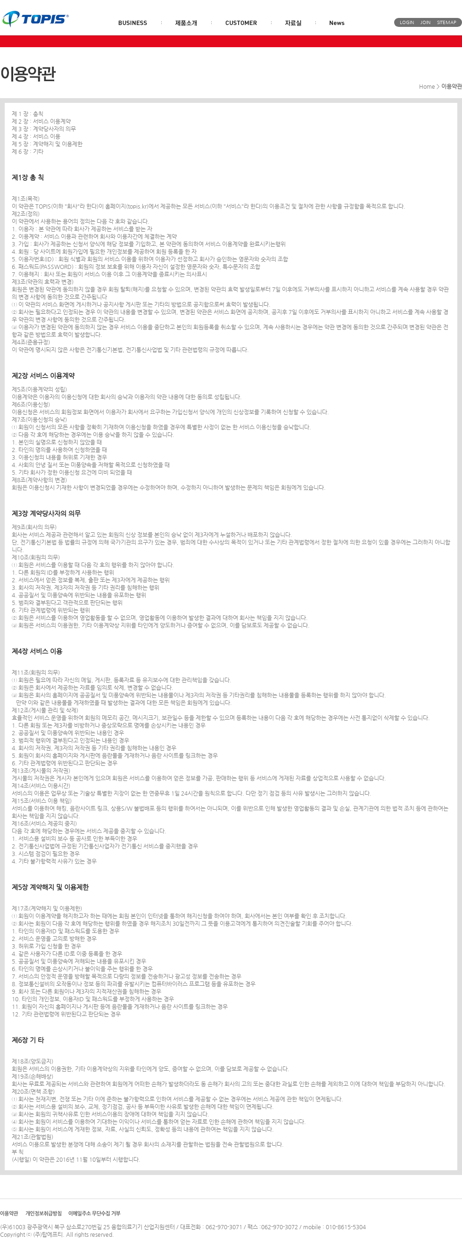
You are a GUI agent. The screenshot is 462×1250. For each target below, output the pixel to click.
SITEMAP (446, 22)
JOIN (425, 22)
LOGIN (407, 22)
